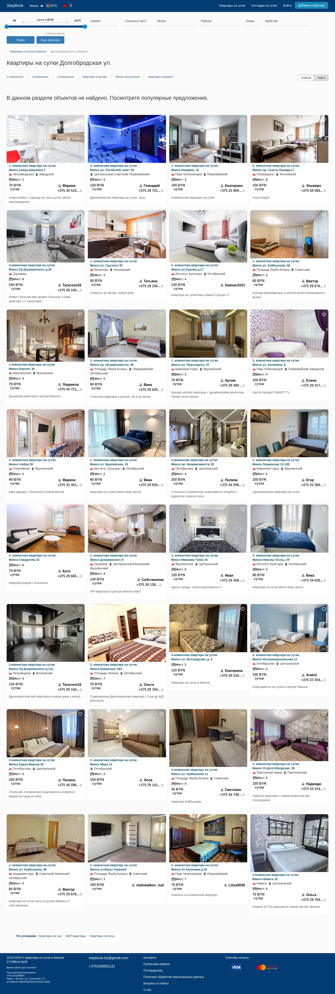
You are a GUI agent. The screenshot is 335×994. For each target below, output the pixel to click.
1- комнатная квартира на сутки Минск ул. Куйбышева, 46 (276, 263)
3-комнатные (65, 76)
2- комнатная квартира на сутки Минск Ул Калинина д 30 (194, 867)
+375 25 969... (232, 190)
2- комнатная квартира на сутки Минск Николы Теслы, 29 (276, 557)
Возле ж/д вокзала (128, 76)
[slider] (6, 26)
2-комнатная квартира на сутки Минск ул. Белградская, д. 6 (194, 657)
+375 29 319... (232, 675)
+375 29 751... (151, 190)
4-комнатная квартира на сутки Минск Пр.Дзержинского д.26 (32, 267)
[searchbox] (103, 21)
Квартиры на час (50, 936)
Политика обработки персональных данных (173, 977)
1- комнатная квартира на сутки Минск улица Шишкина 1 (32, 168)
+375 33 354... (313, 680)
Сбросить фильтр (54, 33)
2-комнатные (40, 76)
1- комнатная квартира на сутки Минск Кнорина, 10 (194, 168)
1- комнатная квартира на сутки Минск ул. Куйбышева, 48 (32, 867)
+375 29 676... (313, 286)
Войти (287, 5)
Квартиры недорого (160, 76)
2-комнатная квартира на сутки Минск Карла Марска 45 (32, 762)
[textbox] (136, 21)
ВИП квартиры (76, 936)
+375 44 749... (232, 794)
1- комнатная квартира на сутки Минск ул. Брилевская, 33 (113, 462)
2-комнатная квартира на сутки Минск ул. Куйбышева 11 (194, 772)
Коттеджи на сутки (264, 5)
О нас (147, 989)
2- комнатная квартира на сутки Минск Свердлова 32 (32, 557)
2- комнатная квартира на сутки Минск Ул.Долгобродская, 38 (276, 766)
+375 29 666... (70, 576)
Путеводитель (153, 970)
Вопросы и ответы (156, 983)
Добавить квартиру (311, 5)
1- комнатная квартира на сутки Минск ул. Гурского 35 (113, 263)
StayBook (15, 5)
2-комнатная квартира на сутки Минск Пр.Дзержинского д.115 (32, 667)
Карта (321, 77)
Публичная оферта (156, 964)
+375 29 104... (70, 290)
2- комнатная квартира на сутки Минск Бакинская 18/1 (113, 667)
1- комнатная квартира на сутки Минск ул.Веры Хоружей (113, 867)
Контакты (149, 957)
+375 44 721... (70, 389)
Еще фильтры (50, 40)
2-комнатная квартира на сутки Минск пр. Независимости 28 (194, 462)
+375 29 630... (151, 389)
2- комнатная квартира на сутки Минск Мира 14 (113, 762)
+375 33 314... (313, 789)
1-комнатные (15, 76)
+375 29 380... (232, 385)
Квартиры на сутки (232, 5)
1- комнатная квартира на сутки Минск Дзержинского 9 (113, 557)
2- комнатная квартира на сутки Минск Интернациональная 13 (276, 657)
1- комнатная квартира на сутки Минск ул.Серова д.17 (194, 267)
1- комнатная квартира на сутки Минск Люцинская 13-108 (276, 462)
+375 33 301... (70, 485)
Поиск (20, 40)
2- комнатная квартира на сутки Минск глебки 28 (32, 462)
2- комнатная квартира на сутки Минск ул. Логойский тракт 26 (113, 168)
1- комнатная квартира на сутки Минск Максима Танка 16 (194, 557)
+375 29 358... (232, 580)
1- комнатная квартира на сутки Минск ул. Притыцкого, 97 (194, 362)
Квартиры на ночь (102, 936)
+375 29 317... (313, 385)
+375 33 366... (313, 485)
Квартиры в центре (95, 76)
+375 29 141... (151, 785)
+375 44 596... (232, 485)
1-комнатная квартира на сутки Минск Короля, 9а (32, 367)
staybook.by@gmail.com (108, 958)
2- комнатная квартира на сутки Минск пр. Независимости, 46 (113, 362)
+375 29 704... (151, 689)
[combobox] (103, 22)
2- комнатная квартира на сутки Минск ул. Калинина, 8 (276, 362)
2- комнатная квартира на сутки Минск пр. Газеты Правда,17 (276, 168)
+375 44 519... (70, 190)
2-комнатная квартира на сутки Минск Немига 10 (275, 877)
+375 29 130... (149, 584)
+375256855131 (102, 966)
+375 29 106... (151, 286)
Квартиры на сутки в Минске (44, 957)
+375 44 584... (313, 190)
